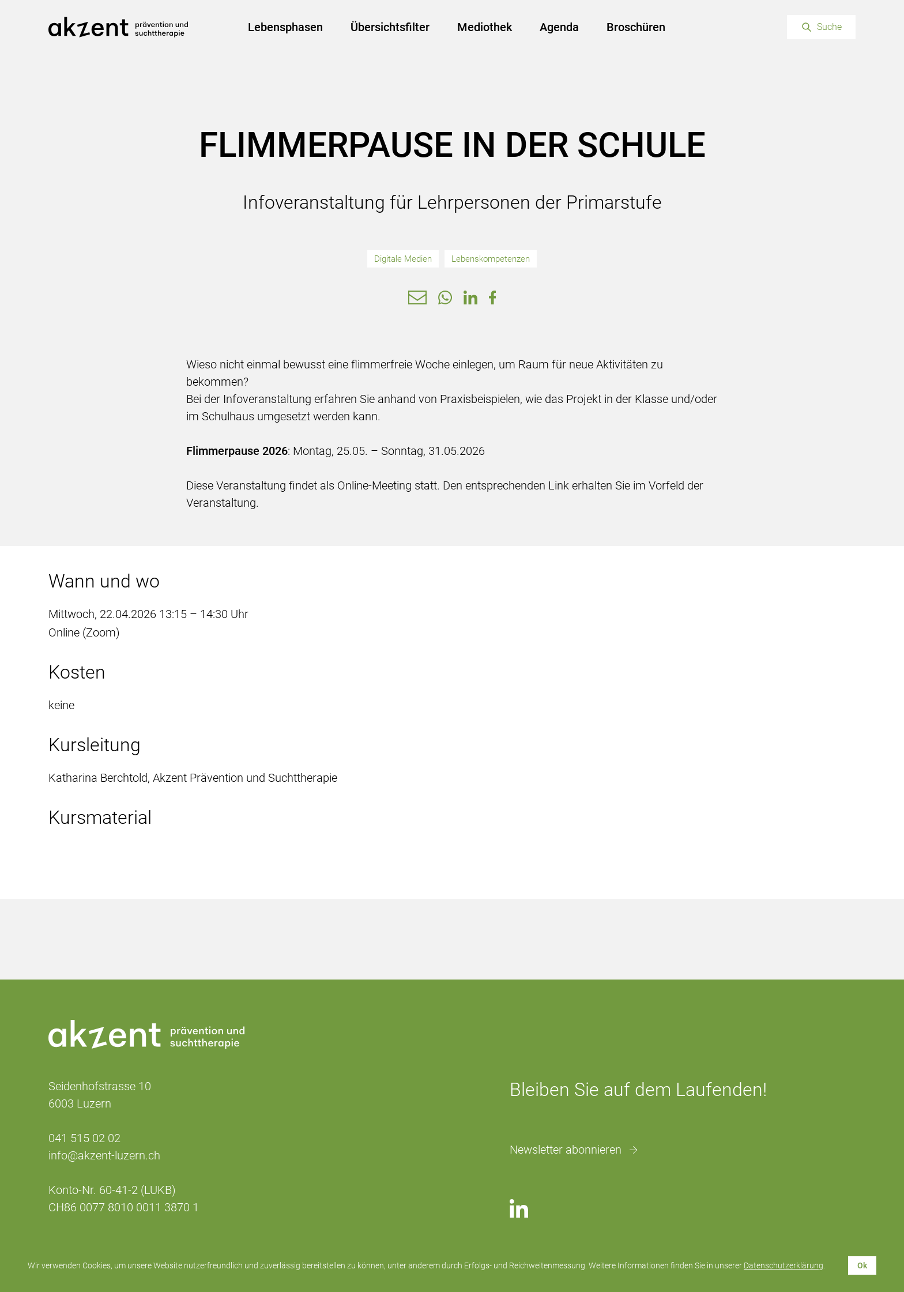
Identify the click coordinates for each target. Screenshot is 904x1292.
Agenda (559, 27)
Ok (862, 1265)
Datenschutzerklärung (783, 1265)
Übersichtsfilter (390, 27)
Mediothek (484, 27)
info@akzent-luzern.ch (104, 1155)
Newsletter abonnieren (566, 1150)
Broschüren (636, 27)
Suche (829, 26)
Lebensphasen (285, 27)
